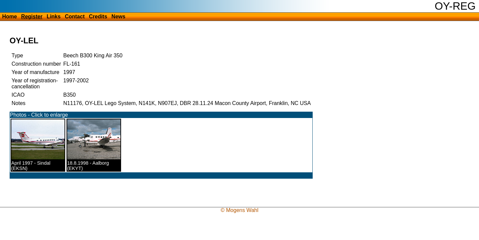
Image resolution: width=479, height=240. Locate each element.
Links (54, 16)
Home (9, 16)
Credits (98, 16)
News (118, 16)
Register (32, 16)
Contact (75, 16)
